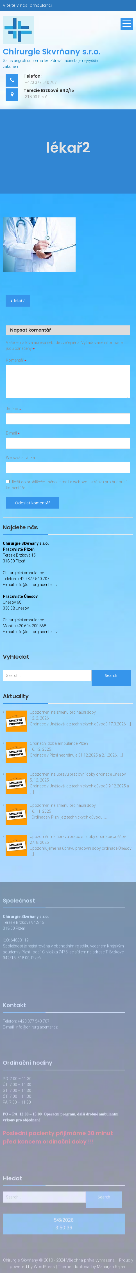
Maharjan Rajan (111, 1267)
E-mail (13, 433)
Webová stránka (20, 457)
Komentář (16, 360)
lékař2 (19, 300)
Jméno (13, 408)
